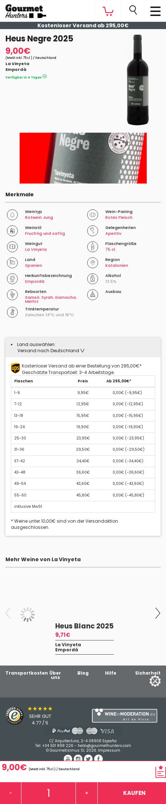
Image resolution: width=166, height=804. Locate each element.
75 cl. (110, 249)
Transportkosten (26, 673)
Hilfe (110, 673)
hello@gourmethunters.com (104, 745)
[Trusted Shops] (41, 716)
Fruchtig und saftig (45, 233)
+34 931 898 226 (57, 745)
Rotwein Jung (39, 217)
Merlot (32, 301)
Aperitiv (113, 233)
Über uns (55, 675)
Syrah (47, 297)
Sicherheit (148, 673)
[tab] (83, 347)
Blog (83, 673)
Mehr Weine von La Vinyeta (43, 559)
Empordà (16, 69)
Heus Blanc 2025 (84, 626)
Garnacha (65, 297)
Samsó (32, 297)
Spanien (33, 265)
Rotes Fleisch (119, 217)
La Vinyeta (17, 64)
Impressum (109, 750)
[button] (51, 350)
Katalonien (116, 265)
